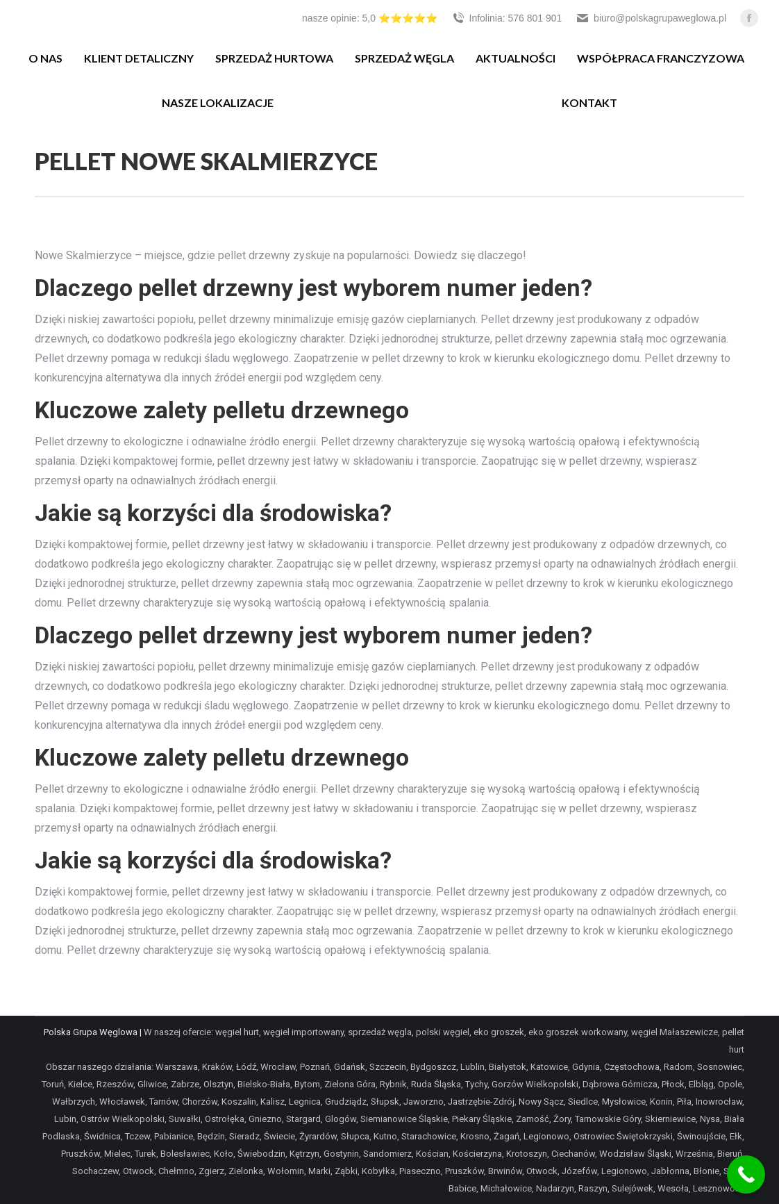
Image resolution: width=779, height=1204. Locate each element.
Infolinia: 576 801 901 (506, 18)
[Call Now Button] (746, 1174)
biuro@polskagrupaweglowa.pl (651, 18)
